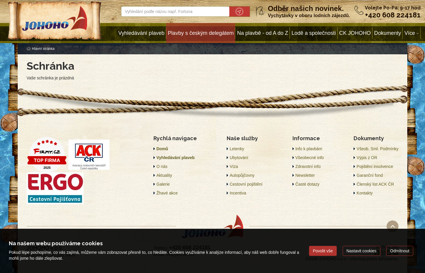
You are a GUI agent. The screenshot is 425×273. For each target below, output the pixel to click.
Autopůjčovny (242, 175)
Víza (234, 166)
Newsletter (305, 175)
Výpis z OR (367, 157)
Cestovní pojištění (246, 184)
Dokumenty (387, 33)
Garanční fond (370, 175)
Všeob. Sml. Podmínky (377, 148)
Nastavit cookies (361, 251)
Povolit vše (323, 251)
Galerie (163, 184)
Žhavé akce (167, 193)
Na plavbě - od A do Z (262, 33)
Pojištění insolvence (375, 166)
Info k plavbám (308, 148)
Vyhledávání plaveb (141, 33)
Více (409, 33)
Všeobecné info (309, 157)
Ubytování (239, 157)
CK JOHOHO (355, 33)
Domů (162, 148)
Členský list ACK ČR (375, 184)
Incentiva (238, 193)
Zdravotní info (308, 166)
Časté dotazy (307, 184)
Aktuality (164, 175)
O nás (161, 166)
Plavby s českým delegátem (201, 33)
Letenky (237, 148)
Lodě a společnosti (314, 33)
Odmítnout (399, 251)
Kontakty (364, 193)
